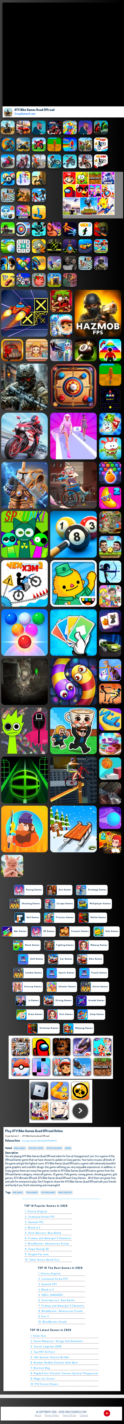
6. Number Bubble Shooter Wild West (54, 1362)
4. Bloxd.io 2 (33, 1227)
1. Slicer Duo (38, 1335)
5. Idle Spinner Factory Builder (50, 1357)
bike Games (18, 1192)
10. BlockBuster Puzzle (52, 1321)
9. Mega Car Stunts (43, 1378)
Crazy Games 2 (12, 1135)
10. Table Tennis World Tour (42, 1259)
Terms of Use (69, 1415)
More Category (65, 1192)
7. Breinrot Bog (40, 1368)
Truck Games (32, 1192)
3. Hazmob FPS (34, 1222)
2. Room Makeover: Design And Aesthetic (57, 1341)
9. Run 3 (43, 1316)
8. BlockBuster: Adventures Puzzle (60, 1311)
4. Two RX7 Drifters (43, 1351)
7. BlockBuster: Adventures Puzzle (47, 1243)
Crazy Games (79, 1178)
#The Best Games (36, 1148)
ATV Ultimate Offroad (25, 1178)
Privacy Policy (52, 1415)
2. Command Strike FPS (40, 1216)
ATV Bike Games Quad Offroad (35, 1135)
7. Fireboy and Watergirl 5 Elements (61, 1305)
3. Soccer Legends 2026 (46, 1346)
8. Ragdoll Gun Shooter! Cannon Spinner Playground (64, 1373)
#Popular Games (54, 1148)
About (38, 1415)
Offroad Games (48, 1192)
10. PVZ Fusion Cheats (44, 1384)
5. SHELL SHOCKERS (50, 1295)
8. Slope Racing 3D (37, 1249)
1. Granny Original (36, 1211)
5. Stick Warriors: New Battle (43, 1232)
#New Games (20, 1148)
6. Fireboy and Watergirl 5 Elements (48, 1238)
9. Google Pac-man (37, 1254)
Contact (84, 1415)
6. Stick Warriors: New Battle (56, 1300)
